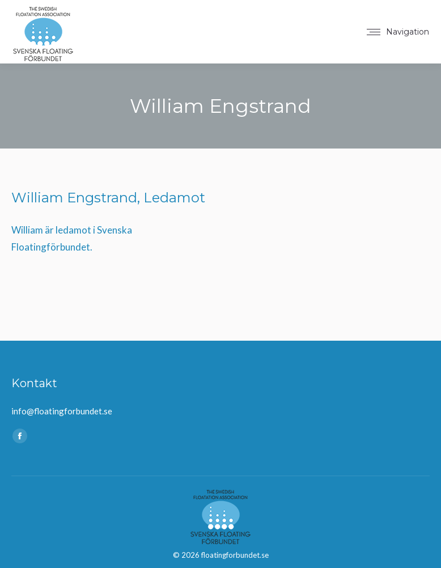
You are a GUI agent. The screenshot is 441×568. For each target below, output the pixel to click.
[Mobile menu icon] (398, 31)
